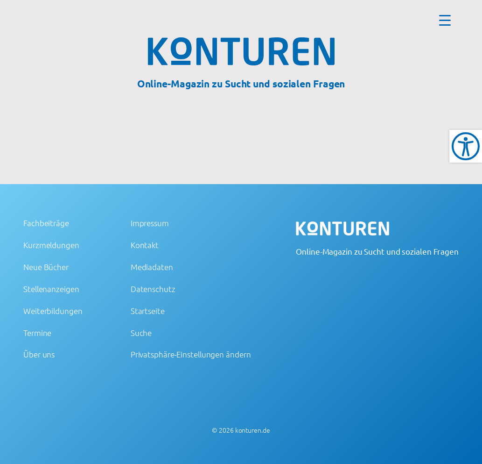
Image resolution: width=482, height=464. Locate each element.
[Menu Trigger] (445, 20)
